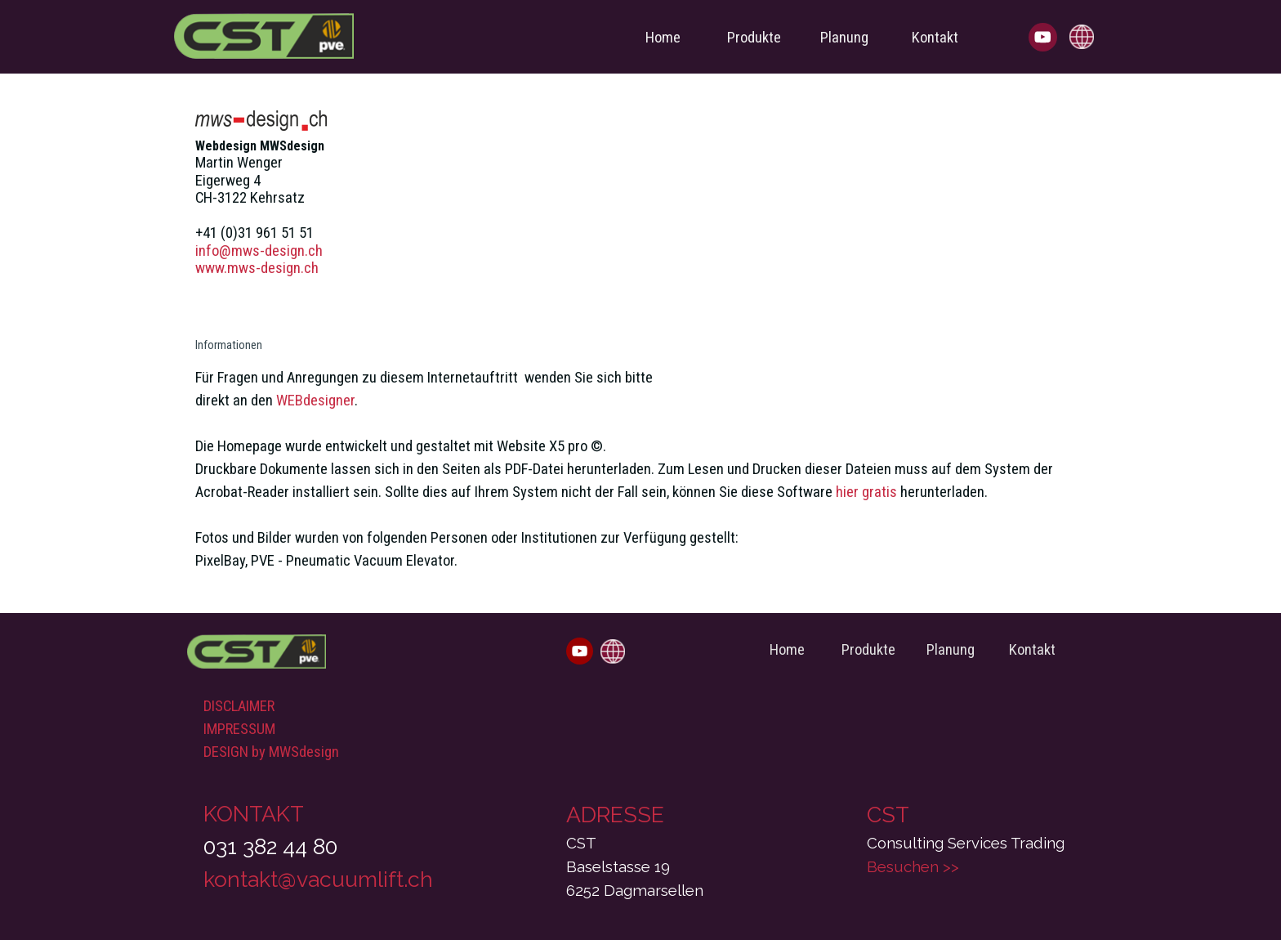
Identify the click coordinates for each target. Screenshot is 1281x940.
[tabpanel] (640, 335)
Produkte (754, 38)
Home (663, 38)
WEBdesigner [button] (315, 401)
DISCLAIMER (238, 706)
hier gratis (866, 492)
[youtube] (1043, 37)
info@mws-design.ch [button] (259, 251)
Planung (844, 38)
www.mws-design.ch (257, 268)
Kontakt (935, 38)
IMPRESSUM (239, 729)
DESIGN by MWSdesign (271, 752)
